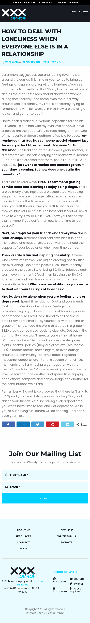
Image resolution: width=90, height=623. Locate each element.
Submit (45, 498)
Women (56, 62)
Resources (23, 536)
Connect (23, 542)
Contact (23, 548)
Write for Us (66, 536)
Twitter (76, 583)
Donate (75, 11)
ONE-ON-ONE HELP (67, 2)
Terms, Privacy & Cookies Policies (45, 612)
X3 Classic (12, 62)
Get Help (67, 530)
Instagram (60, 590)
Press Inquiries (75, 590)
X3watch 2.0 (46, 2)
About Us (23, 530)
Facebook (59, 580)
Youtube (77, 578)
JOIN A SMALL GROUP (24, 2)
